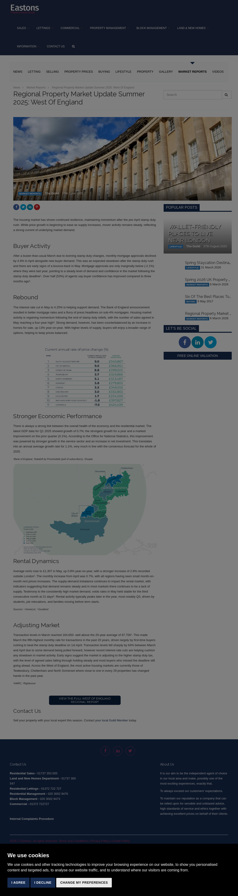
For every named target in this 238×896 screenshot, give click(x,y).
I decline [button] (43, 882)
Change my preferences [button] (84, 882)
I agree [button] (18, 882)
